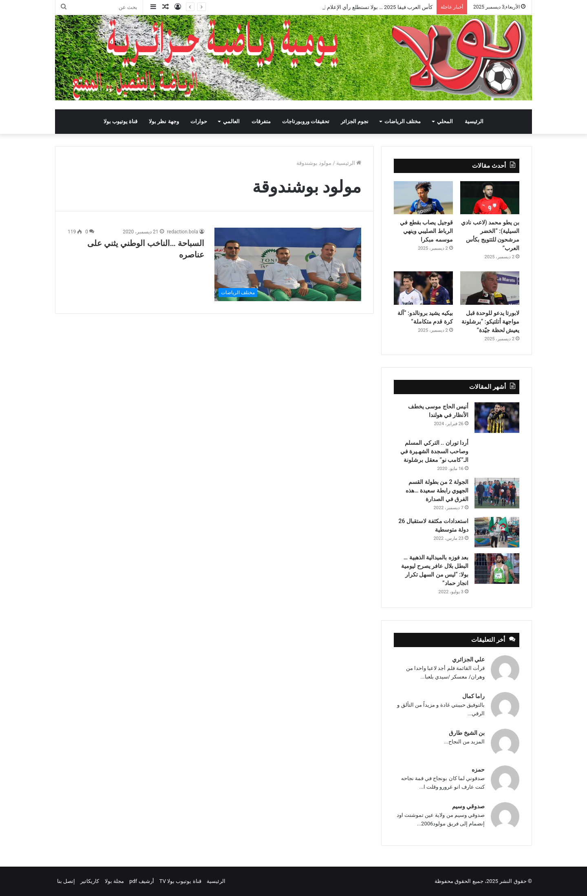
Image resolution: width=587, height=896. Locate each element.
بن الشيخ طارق (467, 733)
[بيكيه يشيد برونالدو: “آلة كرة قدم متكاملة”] (423, 288)
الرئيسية (474, 121)
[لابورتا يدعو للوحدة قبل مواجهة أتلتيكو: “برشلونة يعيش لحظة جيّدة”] (489, 288)
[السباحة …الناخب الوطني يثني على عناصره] (287, 264)
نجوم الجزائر (355, 121)
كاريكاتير (89, 881)
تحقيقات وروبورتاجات (305, 121)
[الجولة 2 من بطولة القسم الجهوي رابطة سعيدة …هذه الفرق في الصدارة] (496, 493)
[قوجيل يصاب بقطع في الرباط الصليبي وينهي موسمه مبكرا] (423, 198)
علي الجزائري (468, 659)
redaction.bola (182, 232)
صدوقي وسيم (468, 806)
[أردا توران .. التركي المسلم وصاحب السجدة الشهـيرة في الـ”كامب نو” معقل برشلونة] (496, 450)
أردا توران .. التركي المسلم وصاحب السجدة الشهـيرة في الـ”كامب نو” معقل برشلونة (434, 451)
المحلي (445, 121)
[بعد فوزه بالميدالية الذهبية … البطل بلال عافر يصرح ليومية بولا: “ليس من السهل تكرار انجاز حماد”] (496, 568)
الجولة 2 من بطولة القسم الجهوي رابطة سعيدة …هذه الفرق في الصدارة (437, 490)
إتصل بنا (66, 881)
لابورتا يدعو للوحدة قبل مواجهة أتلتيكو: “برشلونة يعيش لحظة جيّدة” (490, 321)
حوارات (198, 121)
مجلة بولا (114, 881)
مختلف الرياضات (402, 121)
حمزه (478, 769)
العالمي (231, 121)
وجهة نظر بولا (164, 121)
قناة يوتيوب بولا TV (180, 881)
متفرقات (261, 121)
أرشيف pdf (141, 881)
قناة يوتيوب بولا (120, 121)
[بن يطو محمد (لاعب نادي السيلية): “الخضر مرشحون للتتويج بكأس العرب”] (489, 198)
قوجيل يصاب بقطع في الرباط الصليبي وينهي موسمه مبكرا (426, 231)
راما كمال (473, 696)
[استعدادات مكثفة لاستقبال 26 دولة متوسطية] (496, 532)
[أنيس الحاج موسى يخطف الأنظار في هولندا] (496, 417)
